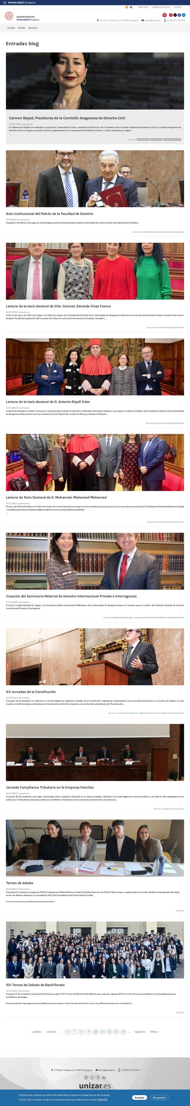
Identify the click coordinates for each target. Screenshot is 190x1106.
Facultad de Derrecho (175, 332)
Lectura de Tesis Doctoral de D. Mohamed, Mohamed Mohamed (56, 502)
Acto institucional (177, 236)
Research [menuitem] (33, 32)
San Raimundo (164, 236)
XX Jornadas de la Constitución (31, 696)
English (131, 7)
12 (109, 1036)
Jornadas (180, 813)
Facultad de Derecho (172, 144)
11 (102, 1036)
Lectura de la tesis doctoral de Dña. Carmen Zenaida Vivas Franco (58, 310)
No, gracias (159, 1097)
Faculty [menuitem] (11, 32)
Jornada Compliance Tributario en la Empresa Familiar (50, 792)
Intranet (178, 7)
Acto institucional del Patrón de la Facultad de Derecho (49, 218)
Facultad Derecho (169, 813)
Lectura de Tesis (160, 427)
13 (116, 1036)
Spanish (126, 7)
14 (123, 1036)
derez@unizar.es (151, 22)
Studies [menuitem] (21, 32)
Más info (102, 1099)
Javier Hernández (160, 717)
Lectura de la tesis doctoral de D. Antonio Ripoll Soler (48, 406)
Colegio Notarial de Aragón (122, 622)
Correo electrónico (161, 7)
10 (95, 1036)
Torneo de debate (19, 887)
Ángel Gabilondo (145, 717)
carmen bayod (143, 144)
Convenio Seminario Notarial (145, 622)
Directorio (143, 7)
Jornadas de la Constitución (127, 717)
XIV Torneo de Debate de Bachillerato (35, 989)
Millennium (162, 622)
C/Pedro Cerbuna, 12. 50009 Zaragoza (118, 22)
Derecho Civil (156, 144)
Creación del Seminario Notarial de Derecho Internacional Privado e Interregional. (71, 600)
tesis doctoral (160, 332)
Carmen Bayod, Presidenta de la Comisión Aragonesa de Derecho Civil (67, 122)
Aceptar (139, 1097)
